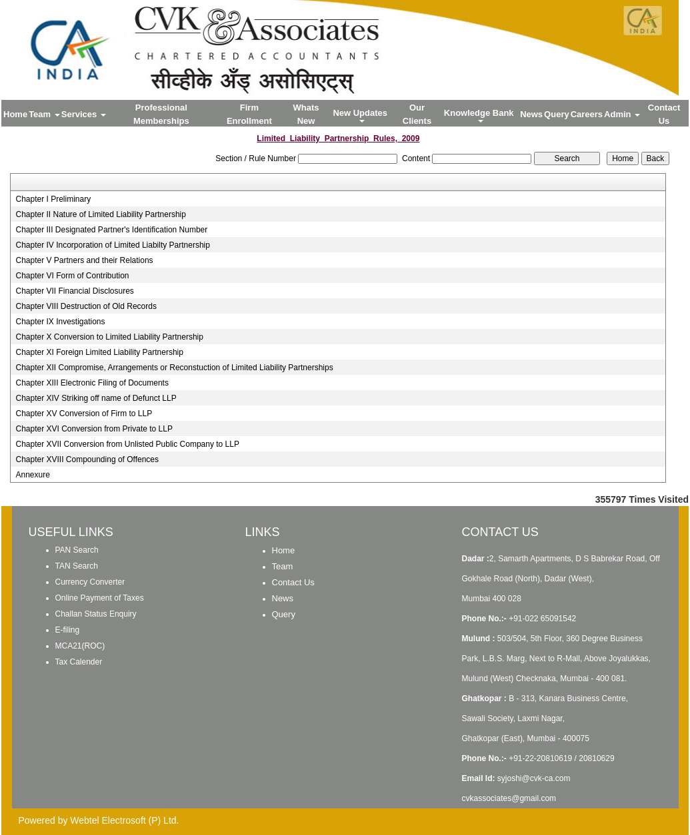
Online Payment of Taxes (99, 598)
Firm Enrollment (249, 114)
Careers (587, 114)
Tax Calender (79, 662)
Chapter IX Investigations (60, 321)
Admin (622, 114)
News (531, 114)
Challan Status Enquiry (96, 614)
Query (556, 114)
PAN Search (77, 550)
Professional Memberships (161, 114)
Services (83, 114)
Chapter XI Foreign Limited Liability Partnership (99, 352)
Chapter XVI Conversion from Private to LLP (93, 428)
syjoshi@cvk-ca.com (534, 778)
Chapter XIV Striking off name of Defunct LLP (95, 398)
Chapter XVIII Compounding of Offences (87, 459)
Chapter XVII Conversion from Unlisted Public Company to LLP (127, 444)
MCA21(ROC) (80, 646)
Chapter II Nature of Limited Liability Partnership (100, 214)
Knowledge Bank (480, 115)
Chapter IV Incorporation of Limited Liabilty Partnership (112, 245)
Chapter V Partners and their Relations (84, 260)
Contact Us (664, 114)
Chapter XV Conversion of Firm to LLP (83, 413)
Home (15, 114)
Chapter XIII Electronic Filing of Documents (91, 383)
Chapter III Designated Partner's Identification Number (111, 229)
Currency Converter (90, 582)
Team (44, 114)
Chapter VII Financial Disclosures (74, 291)
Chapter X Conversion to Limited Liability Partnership (109, 337)
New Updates (361, 115)
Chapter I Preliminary (53, 199)
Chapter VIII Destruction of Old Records (85, 306)
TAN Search (76, 566)
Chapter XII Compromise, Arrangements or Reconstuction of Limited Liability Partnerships (174, 367)
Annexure (32, 474)
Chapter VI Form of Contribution (72, 275)
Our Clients (417, 114)
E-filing (67, 630)
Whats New (306, 114)
